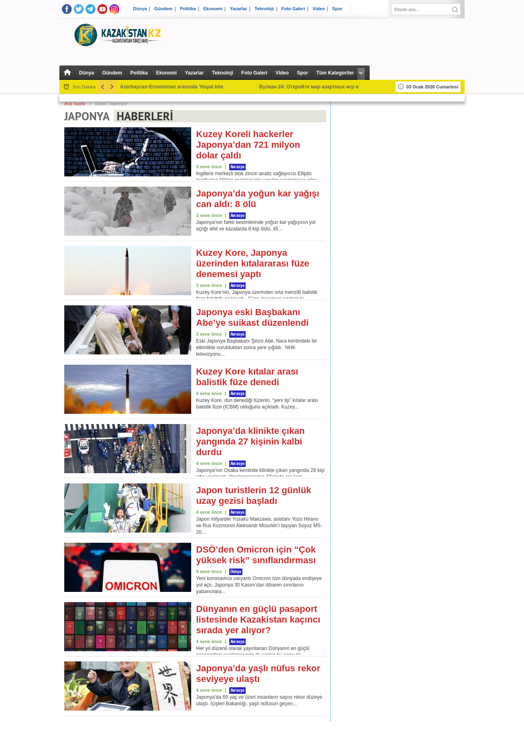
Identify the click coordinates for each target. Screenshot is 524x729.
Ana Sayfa (74, 103)
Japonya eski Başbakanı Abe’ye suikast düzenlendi (252, 317)
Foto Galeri (293, 9)
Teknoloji (264, 9)
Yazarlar (238, 9)
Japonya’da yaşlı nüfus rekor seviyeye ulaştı (258, 673)
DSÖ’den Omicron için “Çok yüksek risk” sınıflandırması (256, 554)
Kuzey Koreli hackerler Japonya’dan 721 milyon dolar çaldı (248, 144)
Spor (337, 9)
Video (318, 9)
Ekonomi (212, 9)
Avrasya (237, 167)
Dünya (140, 9)
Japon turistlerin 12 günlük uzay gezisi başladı (253, 495)
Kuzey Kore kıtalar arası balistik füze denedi (247, 376)
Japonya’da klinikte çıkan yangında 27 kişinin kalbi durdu (250, 441)
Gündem (163, 9)
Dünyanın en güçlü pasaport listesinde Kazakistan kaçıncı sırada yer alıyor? (258, 619)
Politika (188, 9)
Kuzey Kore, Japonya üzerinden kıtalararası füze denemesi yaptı (252, 263)
